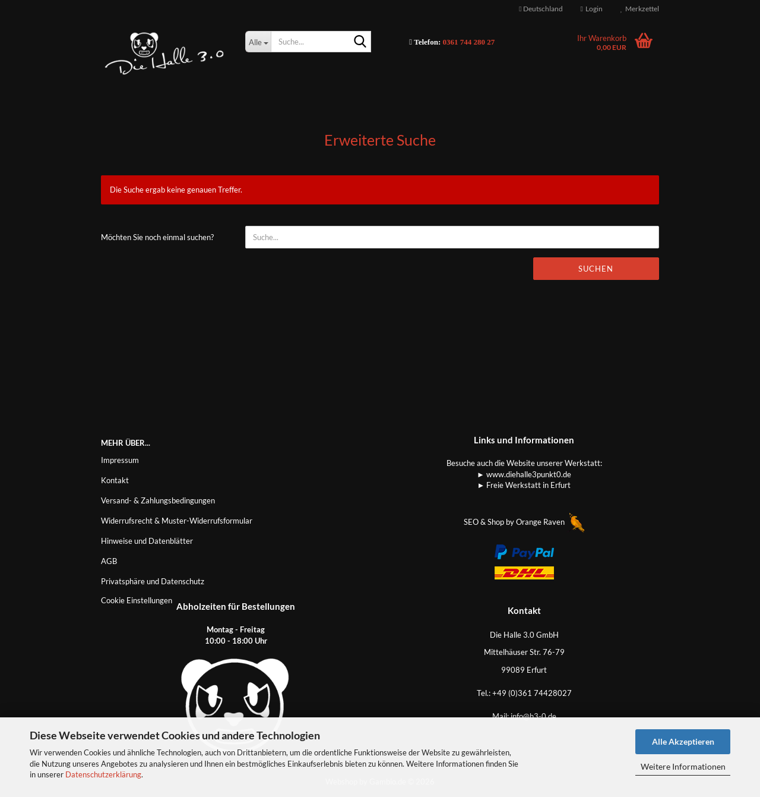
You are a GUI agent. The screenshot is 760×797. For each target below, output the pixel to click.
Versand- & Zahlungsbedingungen (158, 500)
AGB (109, 561)
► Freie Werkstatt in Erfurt (524, 485)
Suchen (595, 268)
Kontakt (115, 480)
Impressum (120, 460)
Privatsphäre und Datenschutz (152, 581)
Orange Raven (550, 522)
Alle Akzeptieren (683, 741)
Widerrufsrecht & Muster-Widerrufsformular (176, 520)
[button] (540, 9)
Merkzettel (639, 8)
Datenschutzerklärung (103, 774)
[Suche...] (258, 41)
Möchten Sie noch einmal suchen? (157, 237)
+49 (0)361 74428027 (532, 693)
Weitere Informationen (683, 766)
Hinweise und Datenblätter (147, 541)
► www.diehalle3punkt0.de (524, 474)
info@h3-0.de (533, 716)
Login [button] (592, 8)
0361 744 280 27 (469, 41)
